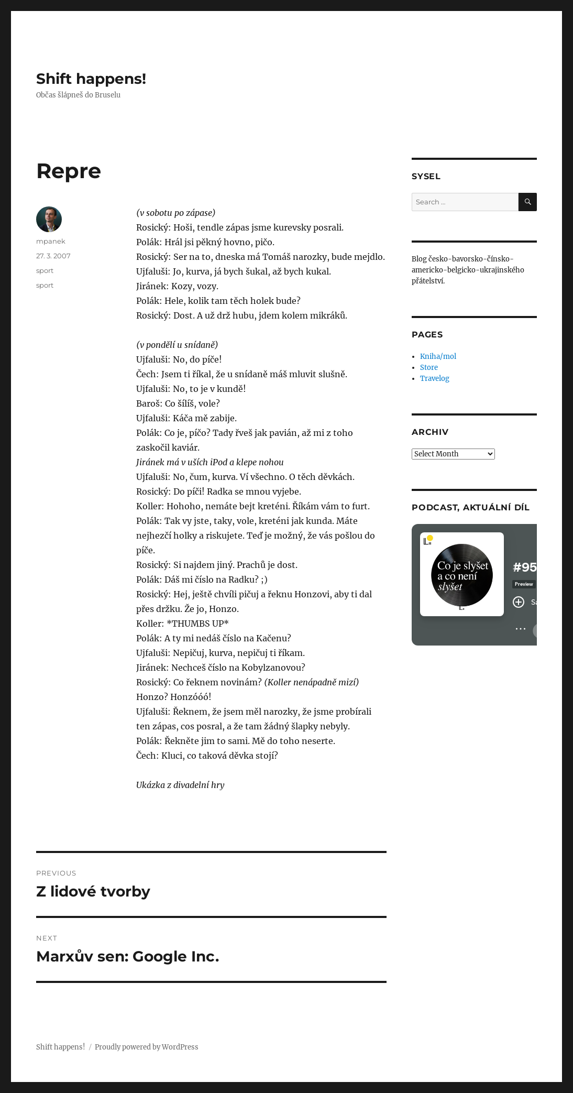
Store (429, 367)
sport (44, 270)
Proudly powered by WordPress (147, 1047)
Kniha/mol (438, 356)
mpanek (50, 241)
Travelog (434, 378)
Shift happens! (91, 79)
